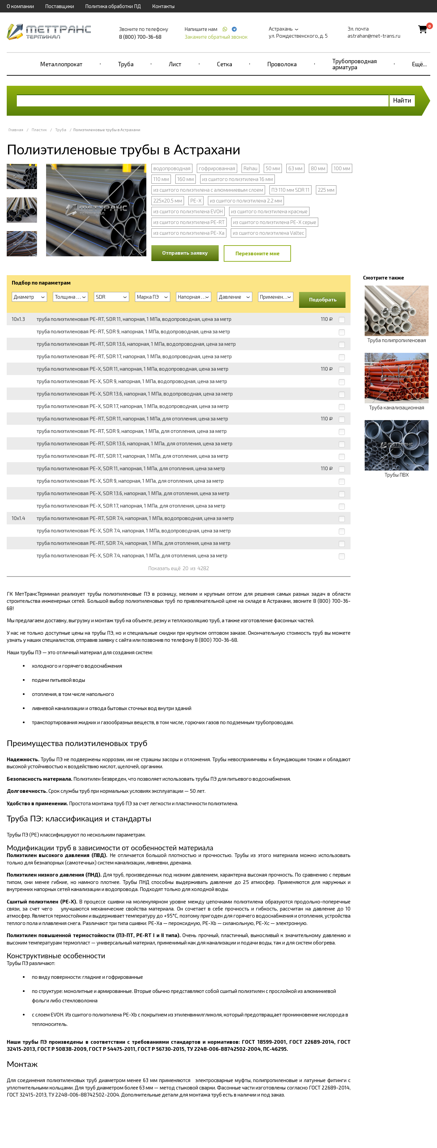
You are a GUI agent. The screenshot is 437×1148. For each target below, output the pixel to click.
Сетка (224, 64)
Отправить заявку (185, 253)
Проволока (282, 64)
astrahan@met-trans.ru (374, 36)
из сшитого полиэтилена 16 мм (237, 179)
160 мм (185, 179)
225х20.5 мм (167, 200)
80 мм (318, 168)
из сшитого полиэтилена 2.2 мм (246, 200)
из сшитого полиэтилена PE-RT (189, 222)
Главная (15, 129)
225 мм (326, 190)
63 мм (295, 168)
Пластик (39, 129)
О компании (20, 6)
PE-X (196, 200)
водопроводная (171, 168)
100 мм (342, 168)
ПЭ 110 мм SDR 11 (290, 190)
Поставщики (59, 6)
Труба (126, 64)
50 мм (273, 168)
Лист (175, 64)
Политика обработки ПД (113, 6)
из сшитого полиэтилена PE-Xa (188, 233)
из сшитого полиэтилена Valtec (268, 233)
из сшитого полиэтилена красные (269, 211)
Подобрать (323, 299)
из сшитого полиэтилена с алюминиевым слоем (208, 190)
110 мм (161, 179)
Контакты (163, 6)
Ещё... (419, 64)
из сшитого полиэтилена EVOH (188, 211)
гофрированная (217, 168)
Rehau (250, 168)
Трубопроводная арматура (354, 64)
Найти (402, 100)
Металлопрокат (61, 64)
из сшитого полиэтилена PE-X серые (274, 222)
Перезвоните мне (257, 253)
